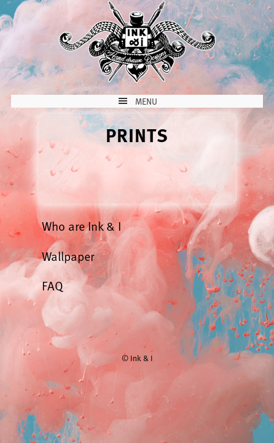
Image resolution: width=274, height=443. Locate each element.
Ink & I (137, 41)
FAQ (52, 285)
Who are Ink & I (81, 226)
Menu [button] (146, 101)
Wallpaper (68, 256)
